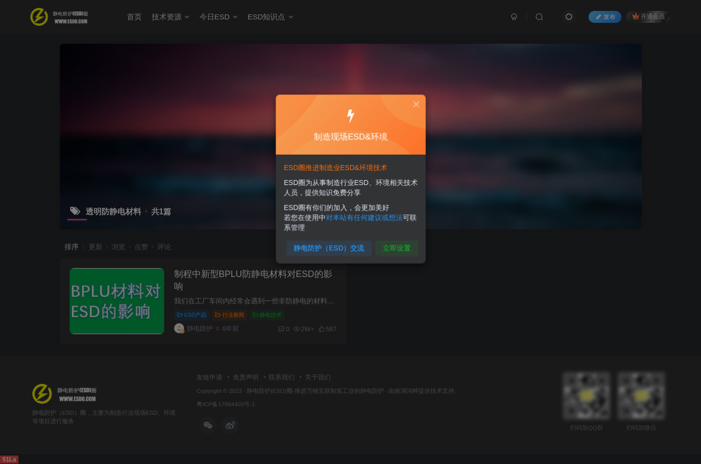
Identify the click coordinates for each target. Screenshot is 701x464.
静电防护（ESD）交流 (329, 245)
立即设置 (394, 245)
